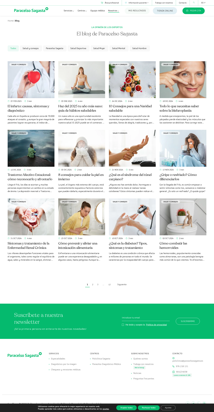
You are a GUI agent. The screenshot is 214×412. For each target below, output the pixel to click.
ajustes (106, 409)
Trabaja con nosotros (164, 3)
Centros (82, 10)
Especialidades (58, 358)
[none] (202, 2)
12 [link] (109, 284)
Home (11, 20)
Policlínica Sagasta (101, 358)
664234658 (181, 371)
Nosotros (113, 10)
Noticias (137, 373)
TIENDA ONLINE (165, 10)
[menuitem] (202, 2)
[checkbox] (31, 48)
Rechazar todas (149, 407)
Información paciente (137, 3)
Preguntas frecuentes (143, 378)
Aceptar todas (126, 407)
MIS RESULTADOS (137, 10)
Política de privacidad (156, 325)
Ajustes (168, 407)
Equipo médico (97, 10)
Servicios (69, 10)
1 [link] (87, 284)
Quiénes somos (140, 358)
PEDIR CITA (193, 10)
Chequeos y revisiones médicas (66, 369)
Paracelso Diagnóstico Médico (106, 364)
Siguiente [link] (122, 284)
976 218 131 (182, 366)
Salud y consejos (18, 64)
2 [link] (92, 284)
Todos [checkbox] (13, 48)
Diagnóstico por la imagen (63, 364)
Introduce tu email (131, 317)
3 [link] (97, 284)
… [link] (103, 284)
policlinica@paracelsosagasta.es (187, 360)
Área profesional (110, 3)
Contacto (183, 3)
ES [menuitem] (202, 3)
